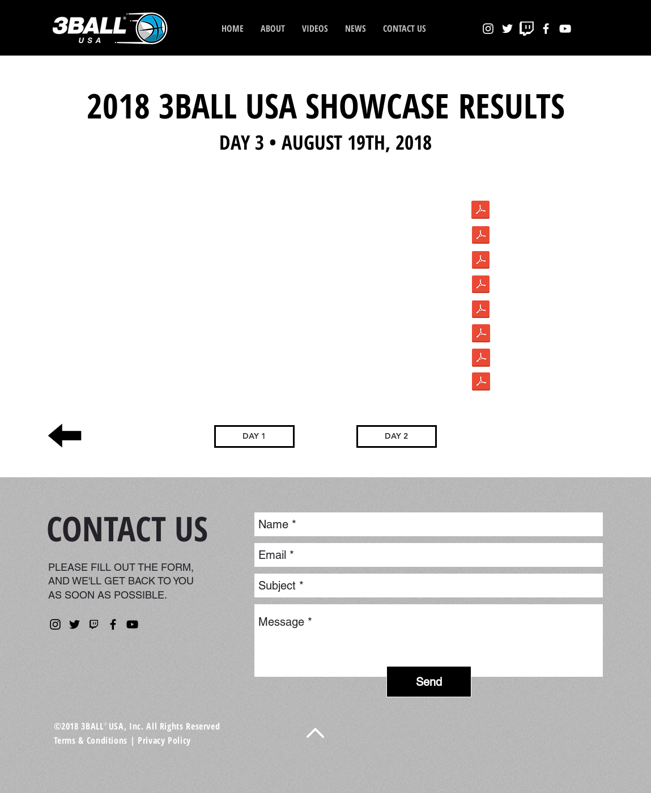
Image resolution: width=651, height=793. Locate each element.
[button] (356, 28)
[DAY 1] (254, 436)
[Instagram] (55, 624)
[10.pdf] (480, 310)
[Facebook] (113, 624)
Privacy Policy (164, 740)
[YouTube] (132, 624)
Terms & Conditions (91, 740)
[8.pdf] (480, 261)
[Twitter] (74, 624)
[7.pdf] (480, 236)
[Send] (428, 681)
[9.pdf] (480, 285)
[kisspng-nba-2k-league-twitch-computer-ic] (94, 624)
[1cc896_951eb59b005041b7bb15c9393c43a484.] (480, 211)
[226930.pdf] (481, 383)
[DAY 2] (396, 436)
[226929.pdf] (481, 334)
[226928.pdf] (481, 359)
